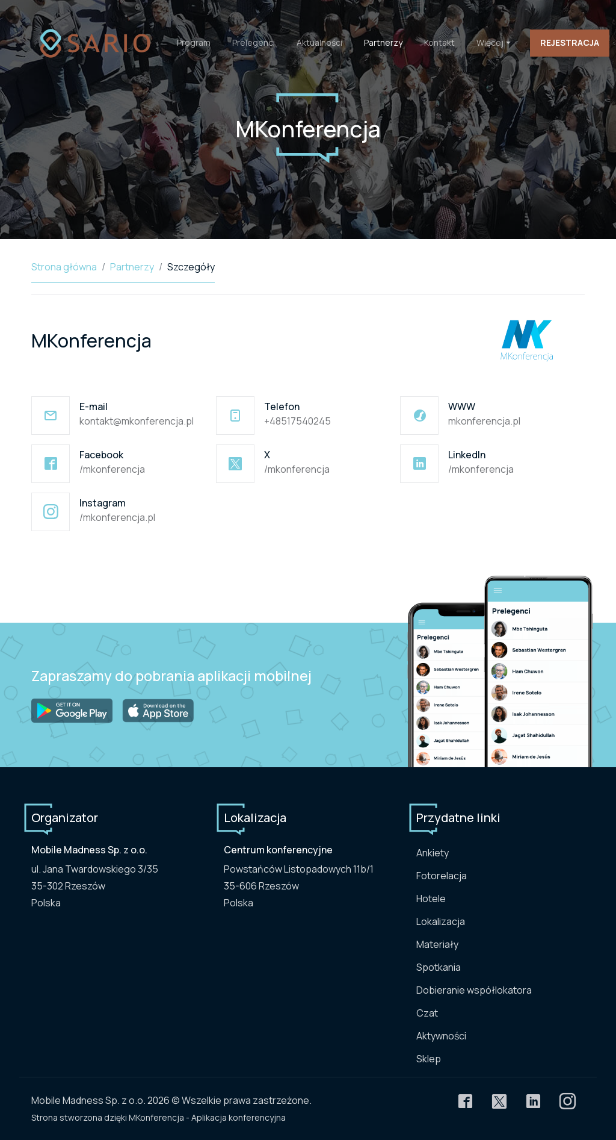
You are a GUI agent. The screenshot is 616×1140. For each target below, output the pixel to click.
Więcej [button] (490, 42)
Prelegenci (253, 42)
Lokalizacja (440, 921)
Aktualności (319, 42)
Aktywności (441, 1035)
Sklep (428, 1058)
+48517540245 (297, 421)
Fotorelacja (441, 875)
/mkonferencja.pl (117, 517)
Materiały (437, 944)
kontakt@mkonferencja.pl (136, 421)
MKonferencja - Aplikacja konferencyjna (207, 1117)
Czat (427, 1013)
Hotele (431, 898)
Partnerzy (383, 42)
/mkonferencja (112, 469)
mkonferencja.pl (484, 421)
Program (194, 42)
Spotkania (438, 967)
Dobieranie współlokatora (474, 990)
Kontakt (439, 42)
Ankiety (432, 852)
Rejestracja (569, 42)
